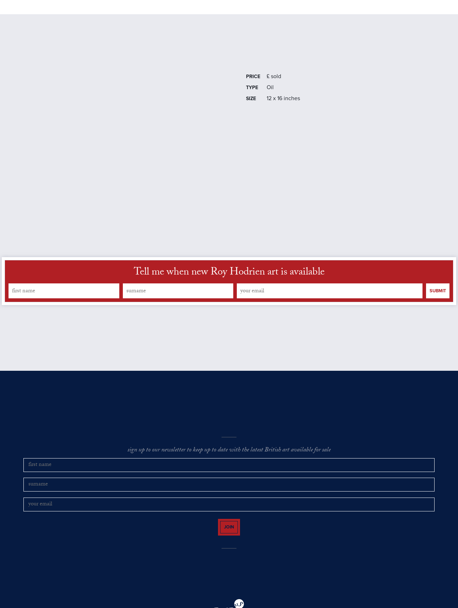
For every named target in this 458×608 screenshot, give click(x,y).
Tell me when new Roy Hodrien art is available (229, 293)
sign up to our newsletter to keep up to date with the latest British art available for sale (229, 471)
